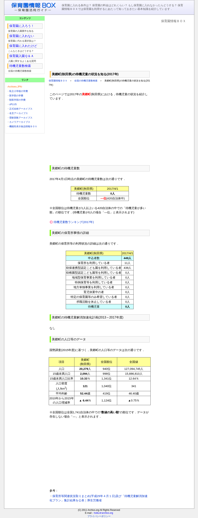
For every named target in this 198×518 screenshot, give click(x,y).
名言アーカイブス (18, 113)
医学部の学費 (16, 95)
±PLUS (13, 104)
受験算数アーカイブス (20, 117)
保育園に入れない (21, 36)
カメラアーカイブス (19, 122)
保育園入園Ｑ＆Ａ (21, 56)
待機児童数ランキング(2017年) (74, 222)
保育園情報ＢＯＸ (58, 80)
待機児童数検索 (20, 65)
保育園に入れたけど (23, 46)
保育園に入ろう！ (21, 26)
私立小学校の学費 (18, 91)
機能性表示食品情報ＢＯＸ (23, 126)
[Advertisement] (100, 43)
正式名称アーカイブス (20, 108)
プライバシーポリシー (99, 516)
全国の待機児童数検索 (85, 80)
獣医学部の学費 (17, 100)
